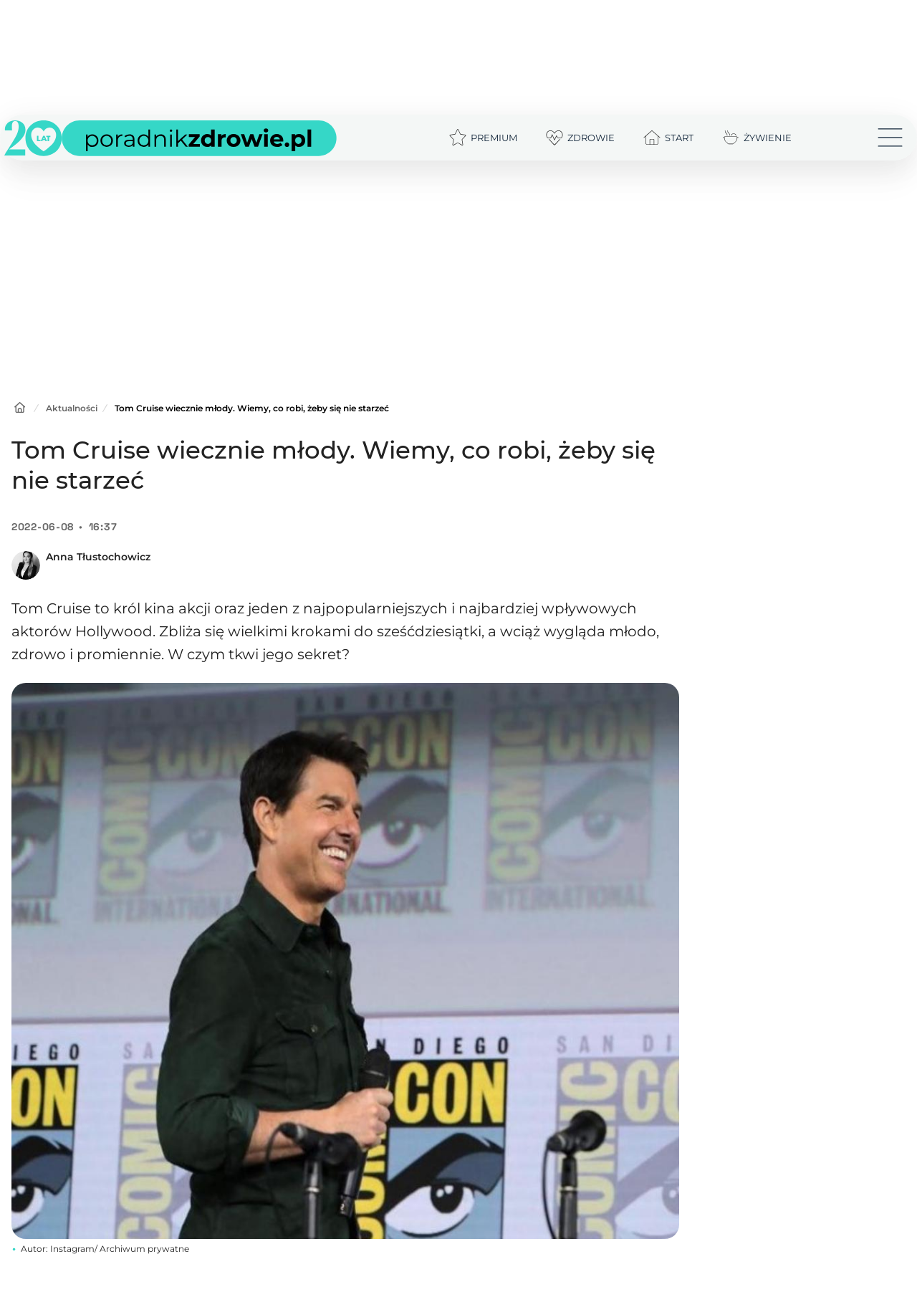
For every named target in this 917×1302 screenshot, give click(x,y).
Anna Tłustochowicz (98, 556)
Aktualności (71, 408)
